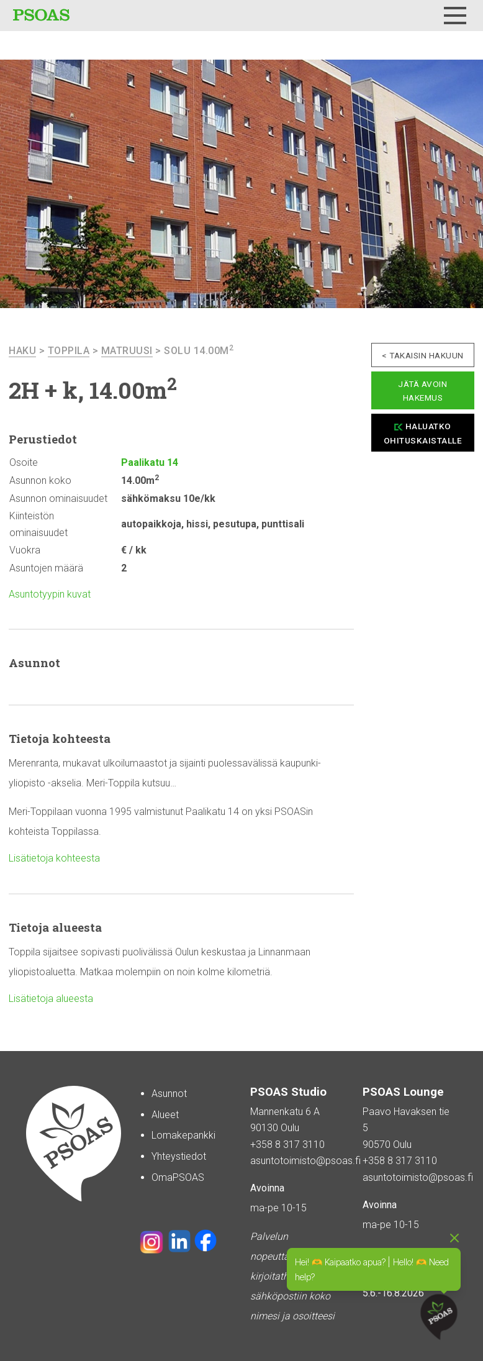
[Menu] (455, 15)
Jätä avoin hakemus (422, 391)
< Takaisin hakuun (423, 355)
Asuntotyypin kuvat (50, 594)
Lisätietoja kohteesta (54, 858)
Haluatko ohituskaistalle (423, 433)
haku (22, 351)
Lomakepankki (183, 1135)
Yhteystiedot (178, 1156)
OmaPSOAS (177, 1177)
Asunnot (169, 1093)
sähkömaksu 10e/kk (168, 498)
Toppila (69, 351)
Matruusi (127, 351)
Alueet (165, 1115)
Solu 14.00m (198, 351)
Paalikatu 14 (149, 462)
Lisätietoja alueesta (51, 998)
